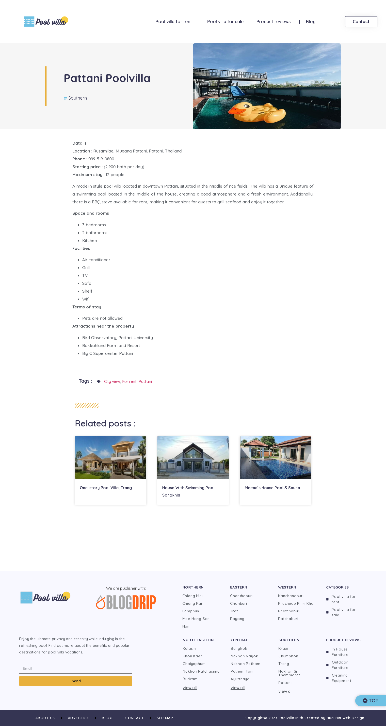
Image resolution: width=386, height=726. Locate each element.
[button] (202, 688)
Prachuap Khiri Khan (297, 603)
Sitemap (165, 718)
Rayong (237, 618)
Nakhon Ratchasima (201, 671)
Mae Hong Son (196, 618)
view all (190, 687)
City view (112, 381)
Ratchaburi (288, 618)
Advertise (78, 718)
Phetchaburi (289, 611)
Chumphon (288, 656)
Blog (311, 21)
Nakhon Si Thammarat (289, 673)
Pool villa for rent (175, 21)
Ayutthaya (240, 679)
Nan (186, 626)
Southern (77, 98)
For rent (129, 381)
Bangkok (239, 648)
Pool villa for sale (225, 21)
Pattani (145, 381)
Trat (234, 611)
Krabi (283, 648)
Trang (283, 664)
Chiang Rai (192, 603)
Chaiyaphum (194, 664)
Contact (134, 718)
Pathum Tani (242, 671)
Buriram (190, 679)
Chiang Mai (192, 596)
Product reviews (275, 21)
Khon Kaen (193, 656)
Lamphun (190, 611)
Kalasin (189, 648)
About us (45, 718)
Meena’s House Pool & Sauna (272, 487)
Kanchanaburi (291, 596)
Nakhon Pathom (245, 664)
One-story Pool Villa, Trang (106, 487)
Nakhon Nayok (244, 656)
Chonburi (238, 603)
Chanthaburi (241, 596)
